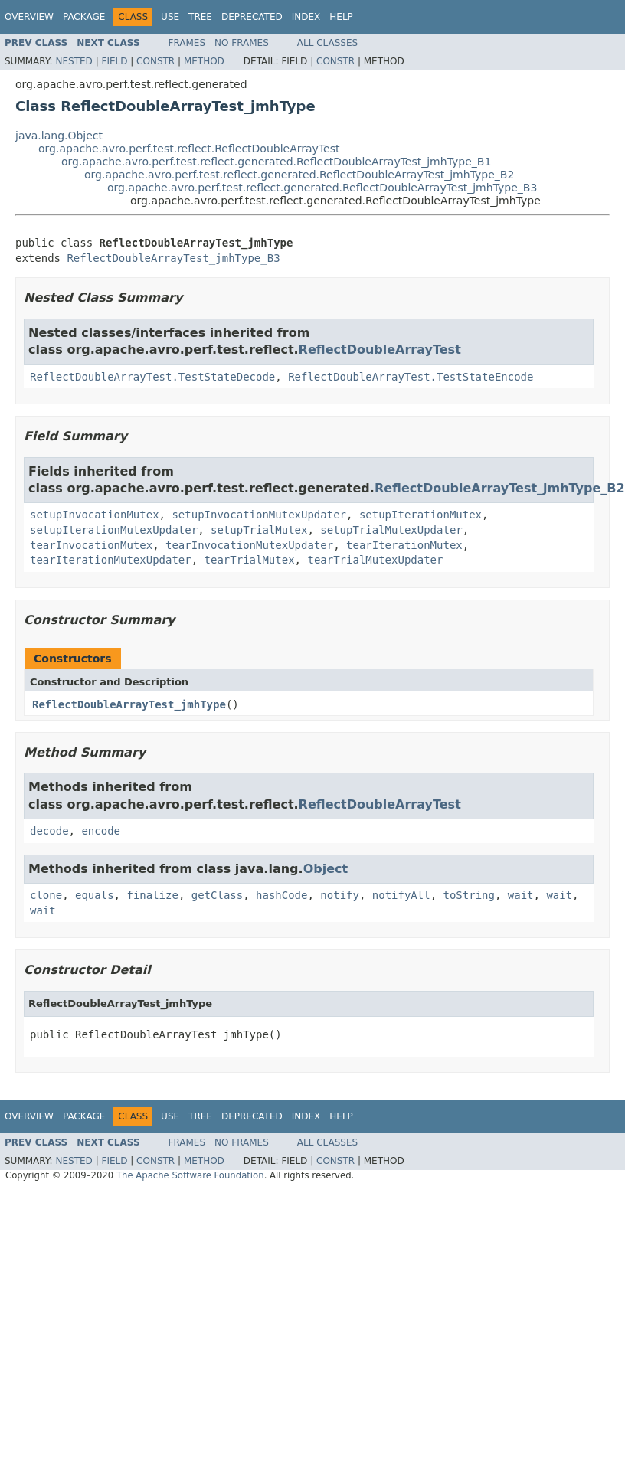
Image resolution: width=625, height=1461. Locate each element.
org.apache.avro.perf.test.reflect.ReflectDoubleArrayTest (188, 148)
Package (84, 16)
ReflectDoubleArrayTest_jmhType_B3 (173, 258)
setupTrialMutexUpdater (391, 530)
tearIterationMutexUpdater (110, 560)
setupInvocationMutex (94, 514)
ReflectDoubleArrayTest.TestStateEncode (410, 377)
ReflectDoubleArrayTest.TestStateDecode (152, 377)
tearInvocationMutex (91, 545)
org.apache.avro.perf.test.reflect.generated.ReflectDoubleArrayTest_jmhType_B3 (322, 187)
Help (341, 16)
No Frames (241, 43)
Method (204, 61)
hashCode (281, 895)
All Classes (327, 43)
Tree (200, 16)
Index (306, 16)
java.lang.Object (59, 135)
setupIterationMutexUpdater (114, 530)
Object (325, 868)
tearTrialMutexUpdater (375, 560)
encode (100, 831)
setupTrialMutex (259, 530)
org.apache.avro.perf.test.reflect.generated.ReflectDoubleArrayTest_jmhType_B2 (299, 174)
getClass (217, 895)
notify (339, 895)
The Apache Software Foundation (190, 1175)
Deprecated (252, 16)
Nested (73, 61)
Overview (29, 16)
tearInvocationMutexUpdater (249, 545)
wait (521, 895)
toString (469, 895)
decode (49, 831)
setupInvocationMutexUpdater (259, 514)
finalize (152, 895)
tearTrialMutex (250, 560)
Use (170, 16)
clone (46, 895)
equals (94, 895)
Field (114, 61)
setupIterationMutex (420, 514)
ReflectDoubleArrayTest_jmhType (129, 704)
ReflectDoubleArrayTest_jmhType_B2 (500, 488)
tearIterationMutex (404, 545)
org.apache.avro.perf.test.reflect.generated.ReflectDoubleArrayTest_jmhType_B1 (276, 161)
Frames (187, 43)
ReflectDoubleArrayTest (380, 349)
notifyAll (401, 895)
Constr (155, 61)
